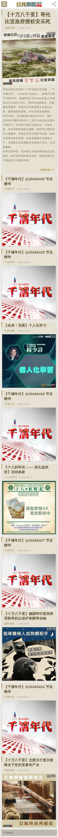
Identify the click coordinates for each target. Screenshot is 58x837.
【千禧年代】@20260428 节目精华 (28, 396)
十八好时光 (10, 477)
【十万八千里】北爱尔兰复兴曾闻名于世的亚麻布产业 (28, 762)
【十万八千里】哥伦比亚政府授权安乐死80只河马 (27, 21)
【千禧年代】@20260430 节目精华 (28, 181)
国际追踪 (10, 27)
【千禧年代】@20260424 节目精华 (28, 689)
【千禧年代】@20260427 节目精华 (28, 543)
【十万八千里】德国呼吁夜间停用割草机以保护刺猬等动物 (28, 616)
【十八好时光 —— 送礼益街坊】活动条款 (26, 469)
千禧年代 (9, 189)
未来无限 (9, 330)
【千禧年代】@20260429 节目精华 (28, 254)
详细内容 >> (47, 170)
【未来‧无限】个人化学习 (25, 325)
